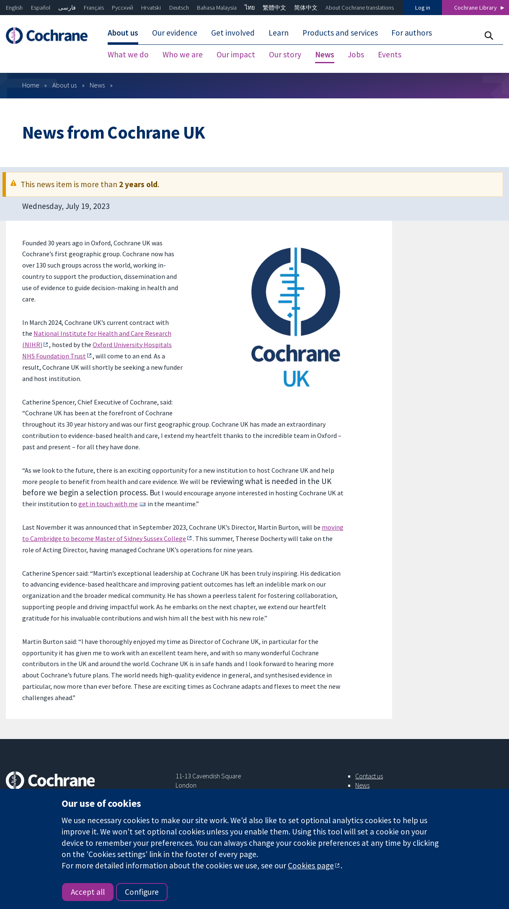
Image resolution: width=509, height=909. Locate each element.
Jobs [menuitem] (356, 54)
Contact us (369, 776)
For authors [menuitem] (411, 33)
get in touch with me (108, 504)
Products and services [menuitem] (340, 33)
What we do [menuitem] (128, 54)
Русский (122, 7)
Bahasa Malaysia (217, 7)
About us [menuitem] (123, 33)
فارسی (67, 7)
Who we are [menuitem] (183, 54)
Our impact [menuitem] (236, 54)
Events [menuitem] (389, 54)
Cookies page (311, 865)
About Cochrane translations (360, 7)
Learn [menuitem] (279, 33)
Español (40, 7)
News (97, 85)
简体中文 (306, 7)
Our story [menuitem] (285, 54)
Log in (422, 7)
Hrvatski (151, 7)
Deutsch (179, 7)
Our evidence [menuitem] (174, 33)
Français (94, 7)
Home (30, 85)
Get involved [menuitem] (233, 33)
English (14, 7)
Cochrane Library (475, 7)
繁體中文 (274, 7)
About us (64, 85)
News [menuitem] (324, 54)
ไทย (250, 7)
